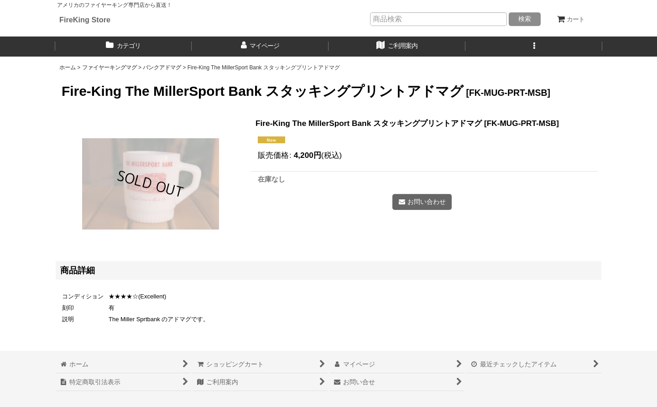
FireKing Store (84, 20)
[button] (533, 47)
